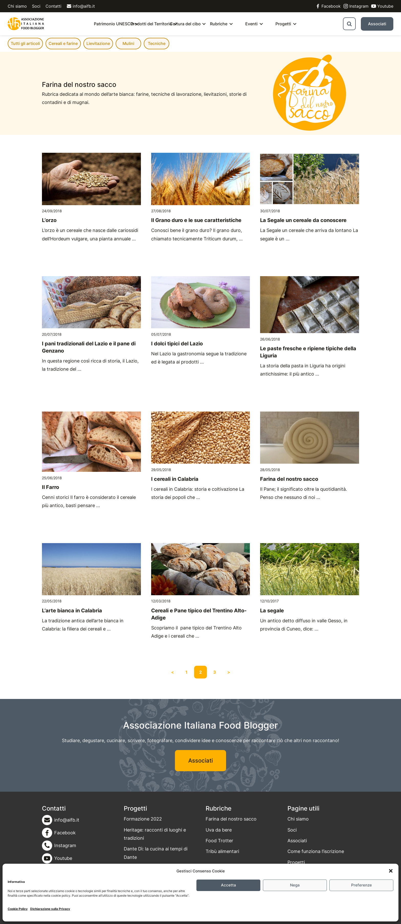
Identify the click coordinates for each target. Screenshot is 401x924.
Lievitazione (98, 43)
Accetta (228, 885)
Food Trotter (219, 840)
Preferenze (361, 885)
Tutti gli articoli (25, 43)
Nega (295, 885)
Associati (377, 23)
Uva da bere (219, 830)
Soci (36, 6)
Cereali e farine (63, 43)
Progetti (283, 23)
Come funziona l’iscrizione (315, 851)
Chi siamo (17, 6)
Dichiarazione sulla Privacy (50, 909)
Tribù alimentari (222, 851)
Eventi (251, 23)
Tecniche (156, 43)
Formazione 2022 (143, 819)
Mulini (128, 43)
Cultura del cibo (185, 23)
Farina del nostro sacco (231, 819)
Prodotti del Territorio (151, 23)
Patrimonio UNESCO (113, 23)
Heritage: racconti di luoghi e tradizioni (155, 834)
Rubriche (218, 23)
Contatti (53, 6)
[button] (390, 870)
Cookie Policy (18, 909)
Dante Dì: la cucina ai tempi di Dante (155, 853)
